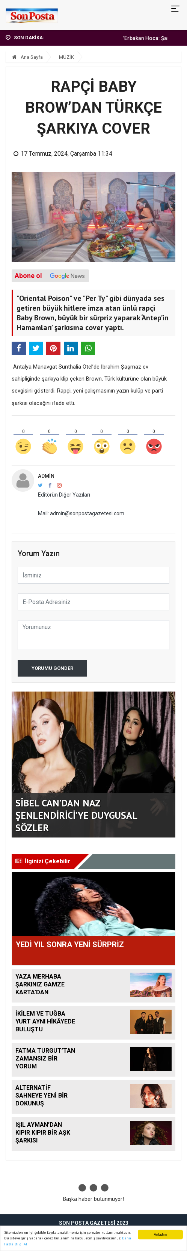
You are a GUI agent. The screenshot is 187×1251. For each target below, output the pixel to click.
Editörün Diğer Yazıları (64, 495)
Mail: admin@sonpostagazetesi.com (81, 513)
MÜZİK (66, 57)
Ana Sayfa (27, 57)
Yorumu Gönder (52, 668)
